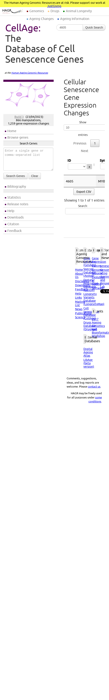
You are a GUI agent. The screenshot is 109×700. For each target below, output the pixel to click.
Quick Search (94, 27)
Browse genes (17, 137)
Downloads (15, 217)
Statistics (14, 197)
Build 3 (19, 116)
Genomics (36, 11)
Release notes (17, 204)
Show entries (83, 129)
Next (84, 151)
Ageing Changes (41, 19)
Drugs (55, 11)
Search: (83, 209)
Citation (13, 224)
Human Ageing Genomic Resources (29, 73)
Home (11, 131)
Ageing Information (74, 19)
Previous (79, 143)
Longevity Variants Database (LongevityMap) (93, 299)
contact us (94, 386)
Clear (34, 176)
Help (10, 211)
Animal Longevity (79, 11)
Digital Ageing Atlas (88, 352)
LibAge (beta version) (88, 363)
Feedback (14, 231)
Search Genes (15, 176)
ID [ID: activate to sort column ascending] (79, 165)
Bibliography (16, 186)
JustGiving (54, 6)
